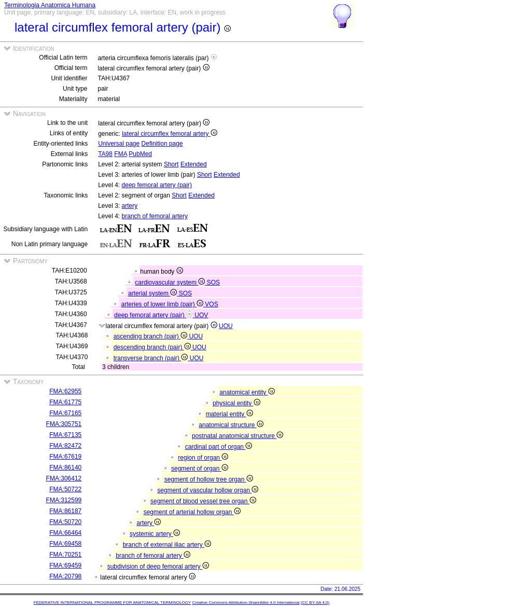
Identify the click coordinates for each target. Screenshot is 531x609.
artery (130, 205)
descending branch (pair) (153, 347)
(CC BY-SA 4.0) (315, 602)
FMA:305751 (64, 424)
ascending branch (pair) (151, 336)
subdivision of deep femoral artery (158, 566)
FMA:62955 (65, 391)
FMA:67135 (65, 434)
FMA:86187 (65, 511)
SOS (213, 282)
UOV (201, 315)
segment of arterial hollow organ (192, 512)
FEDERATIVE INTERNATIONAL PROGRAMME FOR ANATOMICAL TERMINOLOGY (112, 602)
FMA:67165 (65, 413)
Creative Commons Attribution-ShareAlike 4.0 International (245, 602)
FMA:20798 (65, 576)
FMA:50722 (65, 489)
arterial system (153, 293)
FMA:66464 (65, 532)
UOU (226, 326)
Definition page (162, 143)
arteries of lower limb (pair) (163, 304)
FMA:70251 (65, 554)
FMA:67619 (65, 456)
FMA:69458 (65, 543)
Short (171, 164)
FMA (120, 154)
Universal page (118, 143)
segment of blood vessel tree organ (203, 501)
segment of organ (199, 468)
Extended (193, 164)
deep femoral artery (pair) (157, 185)
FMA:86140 (65, 467)
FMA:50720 (65, 522)
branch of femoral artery (155, 216)
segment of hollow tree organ (208, 479)
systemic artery (155, 533)
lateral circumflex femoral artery (169, 133)
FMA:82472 (65, 445)
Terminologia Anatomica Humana (49, 5)
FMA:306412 (64, 478)
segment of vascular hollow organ (207, 490)
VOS (211, 304)
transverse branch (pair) (152, 358)
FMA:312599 (64, 500)
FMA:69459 (65, 565)
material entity (229, 414)
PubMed (140, 154)
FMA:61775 (65, 402)
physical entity (236, 403)
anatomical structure (231, 425)
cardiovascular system (170, 282)
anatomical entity (246, 392)
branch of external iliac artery (167, 544)
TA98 (105, 154)
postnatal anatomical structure (237, 436)
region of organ (203, 457)
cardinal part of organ (219, 446)
